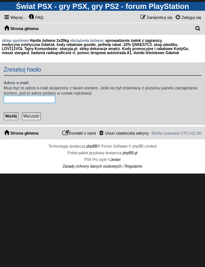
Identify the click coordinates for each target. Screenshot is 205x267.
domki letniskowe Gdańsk (156, 53)
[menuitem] (36, 17)
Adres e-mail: (17, 82)
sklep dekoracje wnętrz (99, 49)
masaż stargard (15, 53)
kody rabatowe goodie (76, 45)
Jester (115, 160)
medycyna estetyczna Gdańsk (28, 45)
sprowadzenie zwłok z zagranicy (133, 41)
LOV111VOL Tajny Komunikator (29, 49)
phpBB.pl (130, 153)
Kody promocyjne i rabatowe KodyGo (155, 49)
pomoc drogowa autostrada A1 (104, 53)
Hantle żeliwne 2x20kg (49, 41)
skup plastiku (166, 45)
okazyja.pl (68, 49)
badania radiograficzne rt (53, 53)
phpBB (91, 146)
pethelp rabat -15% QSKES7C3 (125, 45)
